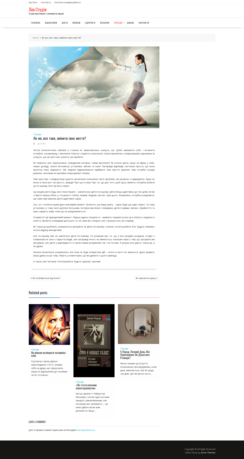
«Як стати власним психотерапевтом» (86, 386)
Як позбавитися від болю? (46, 277)
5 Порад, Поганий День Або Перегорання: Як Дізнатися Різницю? (135, 355)
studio (42, 143)
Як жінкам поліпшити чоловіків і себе (48, 354)
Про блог (33, 2)
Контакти (46, 2)
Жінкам (76, 22)
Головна (35, 22)
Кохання (104, 22)
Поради (118, 22)
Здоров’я (90, 22)
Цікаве (130, 22)
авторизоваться (86, 430)
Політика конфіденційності (67, 2)
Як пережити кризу (145, 277)
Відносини (51, 22)
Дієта (65, 22)
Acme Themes (208, 452)
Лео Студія (38, 9)
